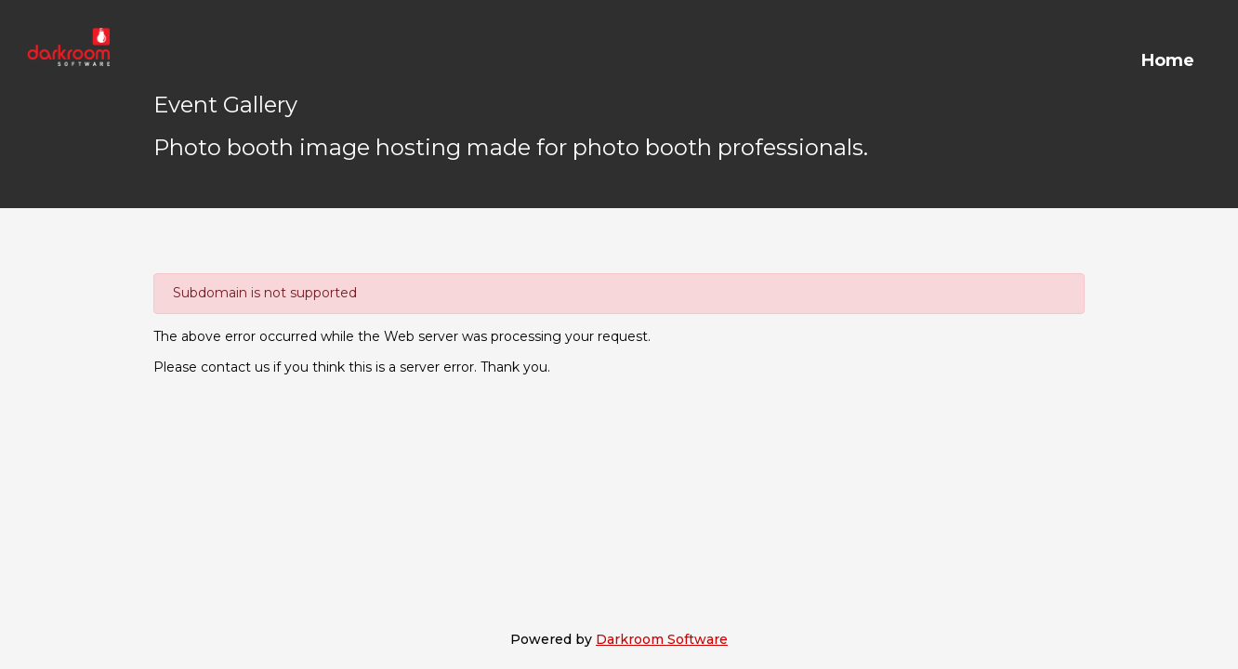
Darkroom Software (662, 639)
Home (1167, 60)
